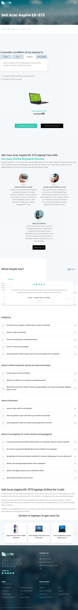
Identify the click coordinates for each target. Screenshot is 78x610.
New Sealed (41, 57)
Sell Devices (43, 594)
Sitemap (60, 591)
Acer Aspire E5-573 (39, 111)
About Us (42, 587)
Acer (18, 29)
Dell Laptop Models (26, 591)
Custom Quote (6, 594)
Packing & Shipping (26, 587)
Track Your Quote (63, 594)
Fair (17, 57)
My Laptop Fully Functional (23, 79)
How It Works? (6, 587)
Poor (6, 57)
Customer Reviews (45, 591)
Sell (8, 29)
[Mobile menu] (75, 2)
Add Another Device (26, 126)
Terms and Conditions (8, 597)
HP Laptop (39, 300)
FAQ (21, 594)
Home (3, 29)
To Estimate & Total (52, 126)
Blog (59, 587)
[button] (5, 290)
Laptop (13, 29)
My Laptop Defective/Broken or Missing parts (23, 76)
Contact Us (5, 591)
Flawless (30, 57)
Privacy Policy (24, 597)
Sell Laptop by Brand (45, 597)
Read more (39, 247)
